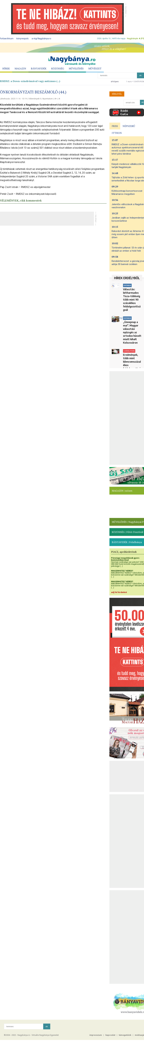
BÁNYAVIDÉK (38, 68)
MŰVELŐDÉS (76, 68)
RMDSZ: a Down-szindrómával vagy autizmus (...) (30, 81)
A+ (55, 99)
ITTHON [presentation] (117, 133)
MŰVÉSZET (94, 68)
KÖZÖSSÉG (57, 68)
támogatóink (125, 1035)
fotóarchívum (6, 38)
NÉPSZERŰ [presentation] (129, 126)
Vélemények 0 (34, 99)
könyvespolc (22, 38)
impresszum (95, 1035)
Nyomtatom (48, 99)
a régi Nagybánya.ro (41, 38)
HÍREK (6, 68)
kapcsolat (110, 1035)
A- (59, 99)
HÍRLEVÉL (117, 93)
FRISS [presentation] (115, 126)
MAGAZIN (20, 68)
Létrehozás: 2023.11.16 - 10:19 (13, 99)
